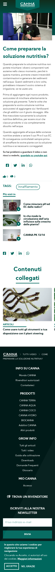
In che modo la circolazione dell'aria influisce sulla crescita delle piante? (37, 220)
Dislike (11, 176)
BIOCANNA (27, 420)
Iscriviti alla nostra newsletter (27, 511)
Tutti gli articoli (27, 446)
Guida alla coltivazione (27, 455)
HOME (10, 354)
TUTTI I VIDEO (30, 354)
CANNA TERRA (27, 401)
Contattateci (27, 385)
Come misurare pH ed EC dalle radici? (36, 205)
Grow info (27, 438)
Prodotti (27, 393)
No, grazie (28, 569)
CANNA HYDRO (27, 415)
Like (4, 176)
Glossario (27, 470)
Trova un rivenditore (30, 497)
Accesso (27, 486)
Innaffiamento (28, 187)
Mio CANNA (27, 478)
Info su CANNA (27, 368)
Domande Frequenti (27, 465)
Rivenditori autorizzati (27, 380)
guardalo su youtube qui (34, 156)
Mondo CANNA (27, 375)
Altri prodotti (28, 430)
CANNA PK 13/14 (34, 235)
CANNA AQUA (28, 405)
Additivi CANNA (27, 425)
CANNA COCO (27, 410)
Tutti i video (27, 451)
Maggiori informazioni (30, 562)
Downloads (27, 460)
